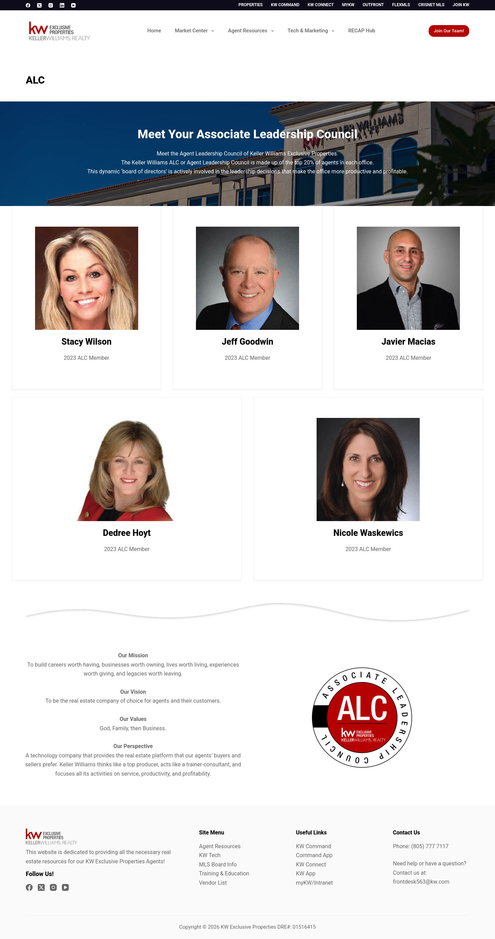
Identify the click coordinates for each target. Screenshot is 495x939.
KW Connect (321, 4)
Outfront (373, 4)
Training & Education (224, 873)
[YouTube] (73, 5)
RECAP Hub (361, 31)
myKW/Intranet (314, 882)
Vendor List (213, 882)
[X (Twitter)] (39, 5)
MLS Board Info (218, 864)
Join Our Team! (449, 30)
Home (154, 31)
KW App (306, 873)
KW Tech (209, 855)
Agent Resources (252, 31)
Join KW (461, 4)
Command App (314, 855)
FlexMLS (401, 4)
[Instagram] (50, 5)
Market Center (196, 31)
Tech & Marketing (313, 31)
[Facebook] (28, 5)
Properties (251, 4)
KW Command (285, 4)
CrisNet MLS (431, 4)
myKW (348, 4)
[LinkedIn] (62, 5)
